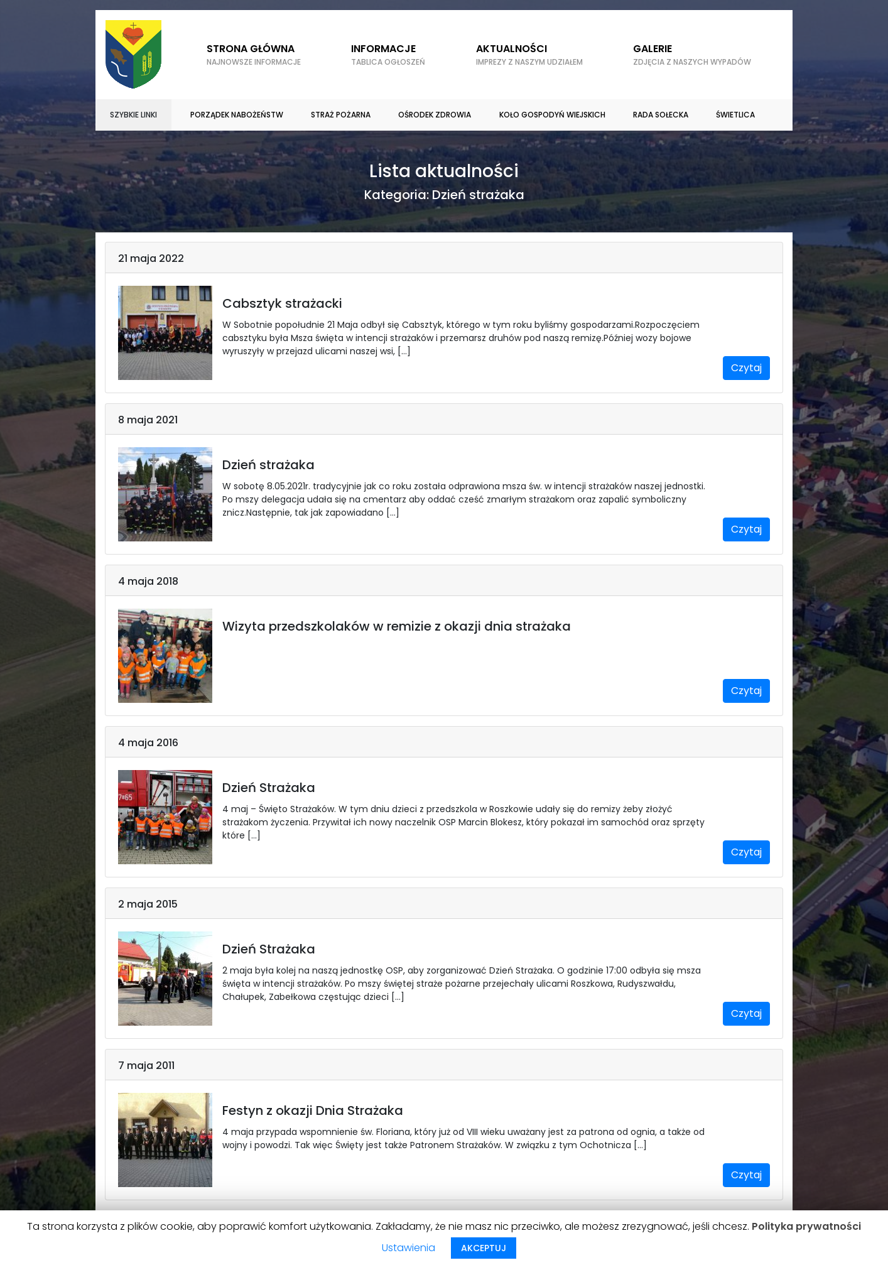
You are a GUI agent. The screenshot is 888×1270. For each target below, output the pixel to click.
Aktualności (529, 54)
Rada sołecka (660, 114)
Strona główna (254, 54)
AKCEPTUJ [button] (483, 1248)
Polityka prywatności (806, 1226)
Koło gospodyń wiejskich (552, 114)
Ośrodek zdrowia (434, 114)
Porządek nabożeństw (236, 114)
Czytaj (746, 368)
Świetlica (735, 114)
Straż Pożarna (341, 114)
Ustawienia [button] (408, 1247)
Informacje (388, 54)
